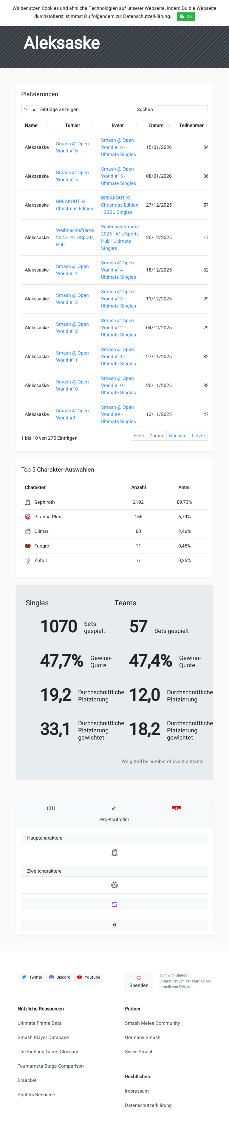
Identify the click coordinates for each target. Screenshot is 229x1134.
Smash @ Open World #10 (72, 385)
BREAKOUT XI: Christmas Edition (74, 205)
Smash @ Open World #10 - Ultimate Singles (118, 385)
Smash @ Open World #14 (72, 270)
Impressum (137, 1091)
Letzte (198, 435)
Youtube (88, 977)
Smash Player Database (43, 1037)
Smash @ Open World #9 (72, 414)
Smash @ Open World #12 (72, 328)
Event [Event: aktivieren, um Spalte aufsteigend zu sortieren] (117, 125)
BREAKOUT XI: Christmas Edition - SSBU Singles (119, 205)
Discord (60, 977)
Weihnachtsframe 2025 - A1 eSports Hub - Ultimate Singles (120, 237)
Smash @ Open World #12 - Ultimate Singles (118, 328)
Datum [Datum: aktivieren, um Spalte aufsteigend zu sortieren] (156, 125)
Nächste (178, 435)
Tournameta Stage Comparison (51, 1066)
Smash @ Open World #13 (72, 299)
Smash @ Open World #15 (72, 176)
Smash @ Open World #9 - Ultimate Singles (118, 414)
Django (181, 975)
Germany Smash (142, 1037)
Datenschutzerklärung (148, 1105)
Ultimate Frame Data (40, 1023)
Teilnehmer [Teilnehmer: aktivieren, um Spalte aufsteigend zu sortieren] (191, 125)
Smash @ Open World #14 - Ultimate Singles (118, 270)
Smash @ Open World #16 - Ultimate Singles (118, 147)
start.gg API (201, 981)
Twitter (31, 977)
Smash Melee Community (152, 1023)
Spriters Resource (36, 1094)
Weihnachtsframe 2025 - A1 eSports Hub (75, 237)
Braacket (27, 1080)
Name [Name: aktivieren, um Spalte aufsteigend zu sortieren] (31, 125)
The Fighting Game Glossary (48, 1051)
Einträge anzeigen (50, 109)
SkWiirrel (186, 987)
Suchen (172, 109)
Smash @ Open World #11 (72, 357)
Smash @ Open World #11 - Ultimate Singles (118, 356)
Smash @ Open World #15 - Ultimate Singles (118, 176)
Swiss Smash (139, 1051)
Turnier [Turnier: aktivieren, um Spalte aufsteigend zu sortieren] (72, 125)
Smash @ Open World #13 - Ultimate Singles (118, 299)
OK (186, 16)
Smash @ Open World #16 (72, 147)
